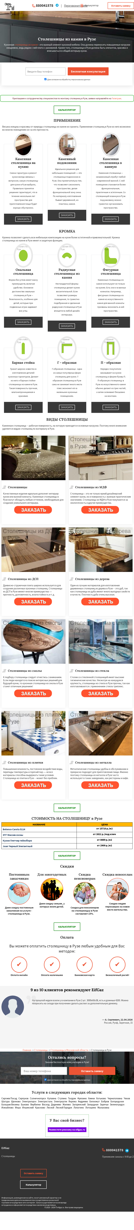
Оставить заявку (120, 5)
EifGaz (5, 1148)
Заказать (23, 219)
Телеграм (116, 98)
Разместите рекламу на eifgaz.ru (67, 1129)
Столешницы (41, 1050)
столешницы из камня (26, 44)
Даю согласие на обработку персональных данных (67, 79)
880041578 (44, 5)
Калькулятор (89, 5)
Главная (27, 1050)
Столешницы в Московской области (69, 1050)
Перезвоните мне (76, 6)
